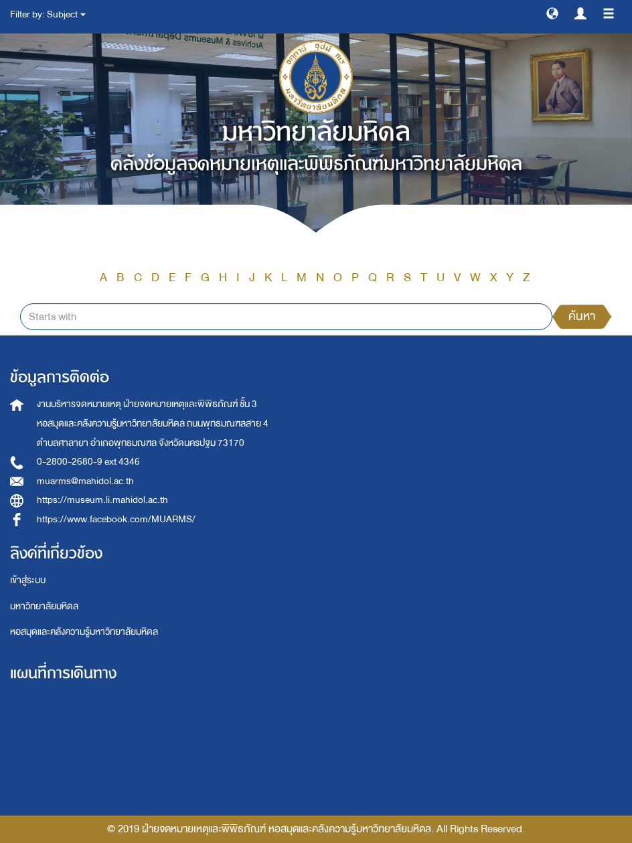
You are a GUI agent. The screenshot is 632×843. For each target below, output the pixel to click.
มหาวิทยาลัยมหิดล (44, 606)
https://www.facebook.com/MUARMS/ (116, 519)
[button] (552, 12)
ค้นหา (581, 316)
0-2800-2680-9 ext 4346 (88, 461)
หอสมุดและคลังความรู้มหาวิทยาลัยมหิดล (84, 631)
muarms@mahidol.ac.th (85, 481)
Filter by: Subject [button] (48, 14)
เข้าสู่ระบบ (28, 580)
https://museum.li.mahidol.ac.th (102, 499)
